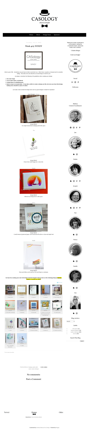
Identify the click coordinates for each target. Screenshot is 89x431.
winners (74, 333)
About (38, 35)
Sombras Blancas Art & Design (43, 427)
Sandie (33, 240)
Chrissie (37, 94)
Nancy (33, 202)
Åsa (34, 130)
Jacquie (33, 168)
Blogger (57, 427)
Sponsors (57, 35)
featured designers (75, 330)
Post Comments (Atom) (37, 417)
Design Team (47, 35)
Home (31, 35)
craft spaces (75, 328)
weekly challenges (35, 368)
